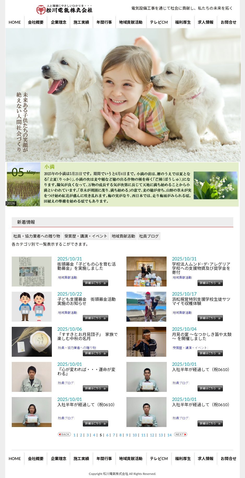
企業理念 (58, 22)
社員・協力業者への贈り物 (36, 236)
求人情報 (205, 22)
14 (169, 435)
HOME (15, 22)
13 (161, 435)
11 (143, 435)
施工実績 (81, 22)
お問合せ (228, 22)
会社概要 (36, 22)
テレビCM (159, 22)
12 (152, 435)
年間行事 (104, 22)
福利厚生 (183, 22)
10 (135, 435)
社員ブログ (149, 236)
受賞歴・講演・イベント (85, 236)
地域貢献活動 (131, 22)
